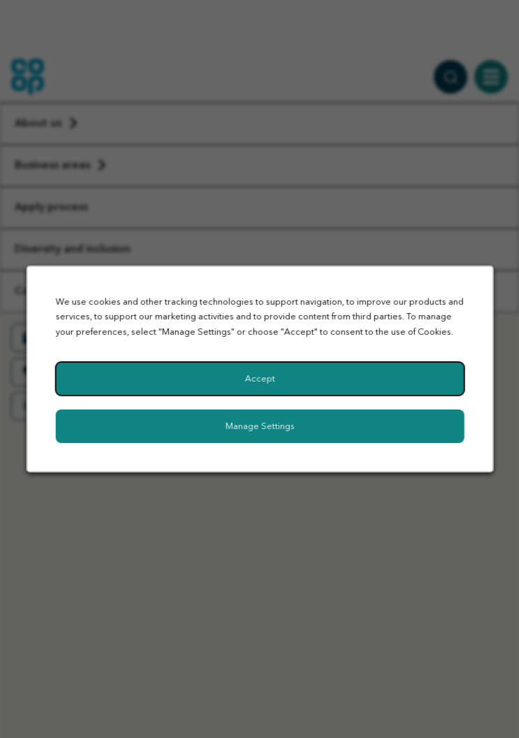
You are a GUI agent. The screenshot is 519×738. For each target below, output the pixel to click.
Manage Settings (259, 425)
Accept (259, 378)
